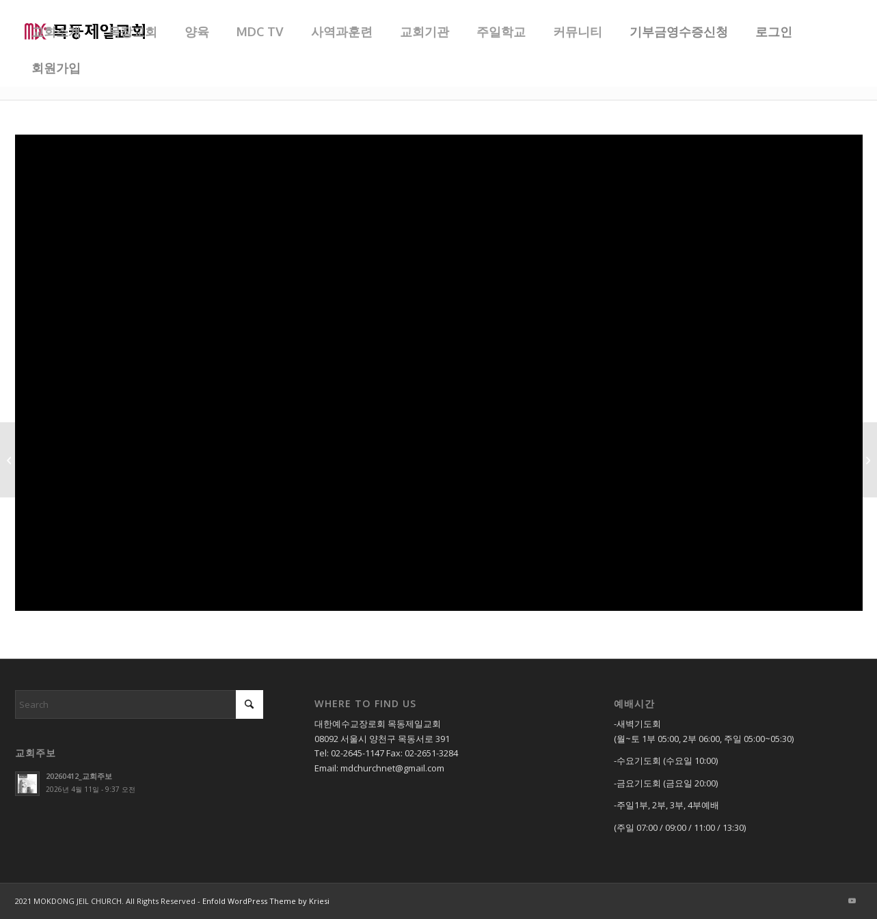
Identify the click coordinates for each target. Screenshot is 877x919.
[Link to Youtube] (852, 900)
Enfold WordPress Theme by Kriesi (265, 901)
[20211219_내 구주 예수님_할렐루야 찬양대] (866, 459)
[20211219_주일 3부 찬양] (10, 459)
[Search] (139, 704)
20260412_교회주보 (79, 776)
